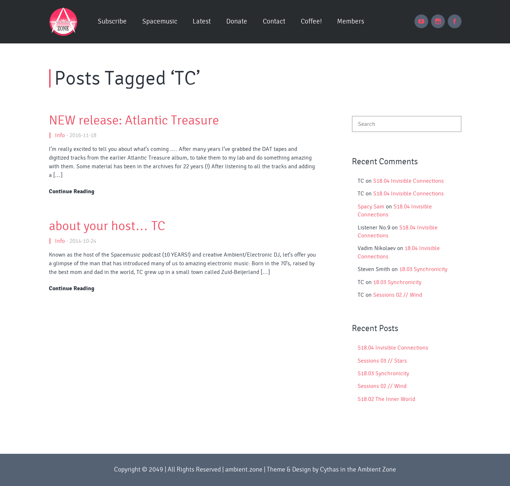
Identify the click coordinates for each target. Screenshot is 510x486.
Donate (236, 21)
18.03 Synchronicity (423, 269)
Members (350, 21)
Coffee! (311, 21)
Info (60, 135)
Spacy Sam (371, 206)
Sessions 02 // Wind (397, 295)
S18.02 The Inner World (386, 399)
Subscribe (112, 21)
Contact (274, 21)
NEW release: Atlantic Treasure (134, 120)
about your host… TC (107, 226)
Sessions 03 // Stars (382, 361)
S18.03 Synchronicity (383, 373)
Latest (202, 21)
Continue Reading (71, 191)
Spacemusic (159, 21)
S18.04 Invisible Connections (408, 181)
